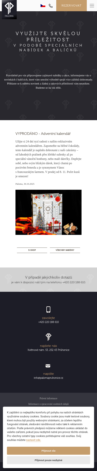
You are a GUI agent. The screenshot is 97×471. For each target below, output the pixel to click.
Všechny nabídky (65, 250)
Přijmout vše (48, 450)
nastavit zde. (33, 440)
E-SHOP (32, 250)
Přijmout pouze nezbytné (48, 460)
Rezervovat (72, 5)
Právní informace (48, 398)
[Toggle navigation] (92, 5)
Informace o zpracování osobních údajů (48, 404)
